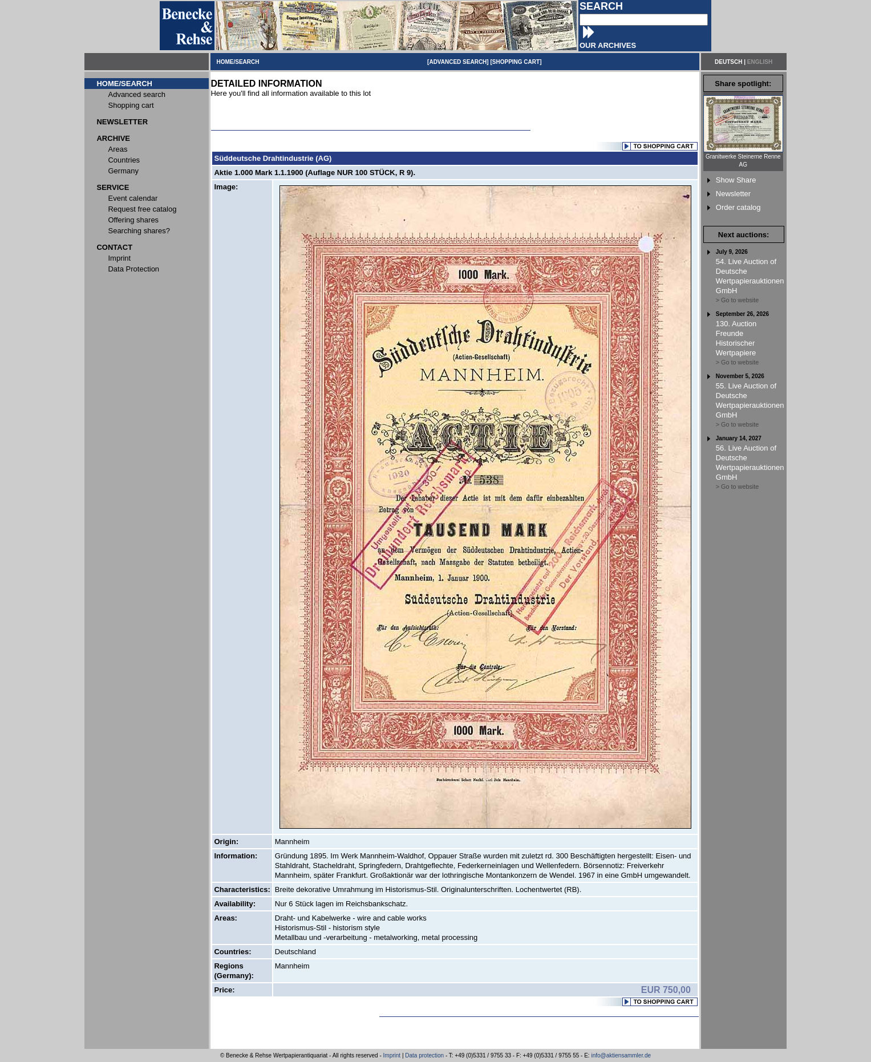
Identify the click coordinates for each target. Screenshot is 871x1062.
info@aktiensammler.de (621, 1055)
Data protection (424, 1055)
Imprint (392, 1055)
